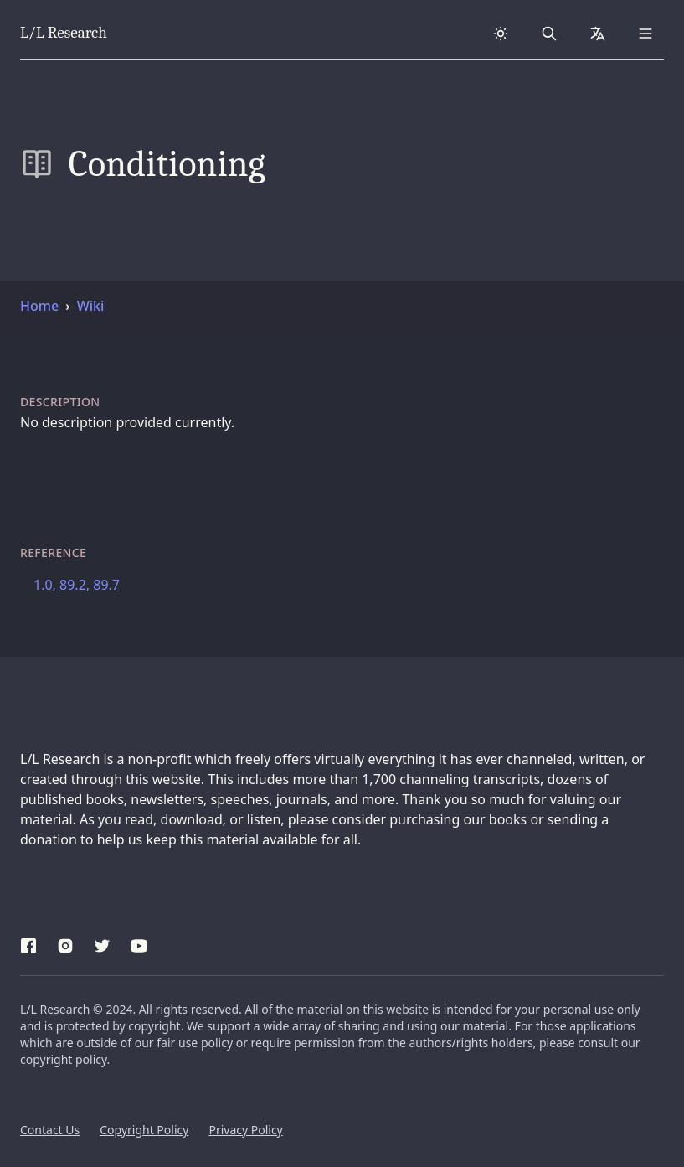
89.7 (106, 585)
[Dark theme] (500, 33)
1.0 (43, 585)
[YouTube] (139, 943)
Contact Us (50, 1130)
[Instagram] (65, 943)
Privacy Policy (245, 1130)
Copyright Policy (144, 1130)
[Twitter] (102, 943)
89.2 (72, 585)
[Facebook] (28, 943)
